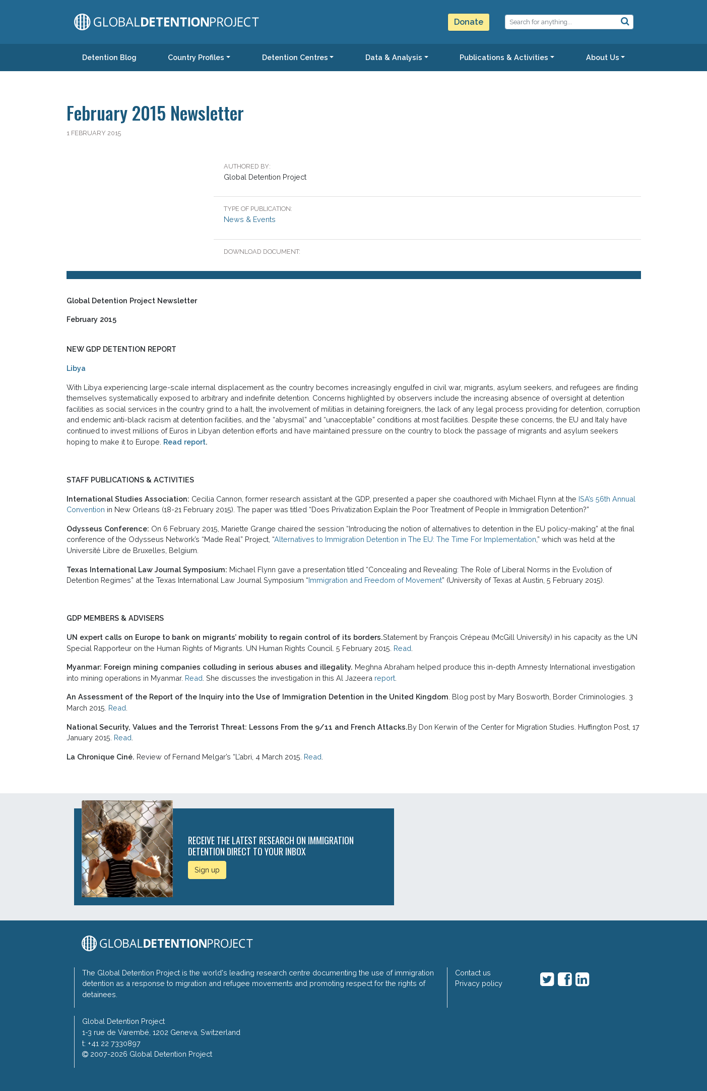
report (384, 678)
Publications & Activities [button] (504, 57)
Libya (76, 368)
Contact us (473, 972)
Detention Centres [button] (295, 57)
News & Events (250, 219)
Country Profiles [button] (196, 57)
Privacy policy (478, 983)
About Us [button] (602, 57)
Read (402, 648)
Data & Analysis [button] (393, 57)
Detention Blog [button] (109, 57)
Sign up (207, 869)
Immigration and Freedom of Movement (375, 580)
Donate (468, 22)
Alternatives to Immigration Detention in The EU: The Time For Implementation (405, 539)
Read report (184, 442)
